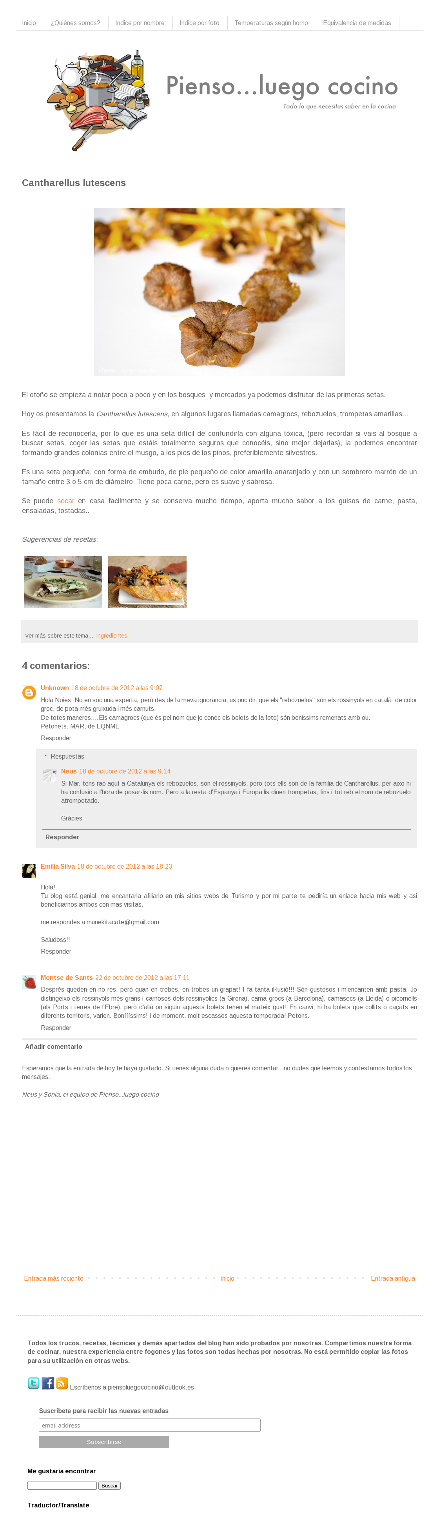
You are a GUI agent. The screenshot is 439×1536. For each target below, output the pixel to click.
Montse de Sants (67, 977)
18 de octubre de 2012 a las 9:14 (125, 771)
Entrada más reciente (53, 1278)
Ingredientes (111, 635)
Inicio (29, 23)
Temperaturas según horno (271, 23)
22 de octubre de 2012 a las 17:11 (142, 977)
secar (65, 501)
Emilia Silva (58, 866)
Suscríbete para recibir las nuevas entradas (104, 1411)
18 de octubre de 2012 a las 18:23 (124, 866)
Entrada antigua (393, 1278)
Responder (56, 738)
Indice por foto (200, 23)
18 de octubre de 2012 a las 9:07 (117, 688)
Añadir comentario (53, 1046)
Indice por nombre (140, 23)
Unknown (55, 688)
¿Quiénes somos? (75, 23)
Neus (69, 771)
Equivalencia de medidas (357, 23)
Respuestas (67, 756)
